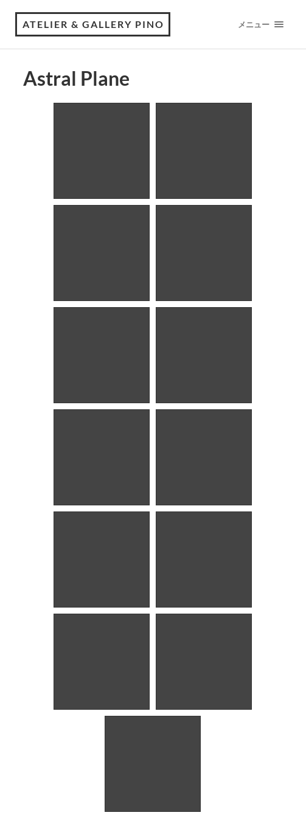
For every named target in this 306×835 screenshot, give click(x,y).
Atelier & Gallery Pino (93, 24)
